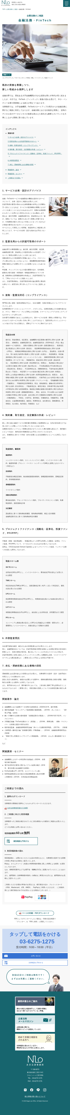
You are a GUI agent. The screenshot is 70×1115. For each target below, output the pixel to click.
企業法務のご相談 (11, 9)
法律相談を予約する (36, 963)
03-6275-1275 (37, 941)
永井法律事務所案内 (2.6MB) (17, 808)
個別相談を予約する (21, 841)
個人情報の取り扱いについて (35, 1096)
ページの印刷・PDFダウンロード (35, 913)
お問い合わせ (36, 956)
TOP (3, 9)
